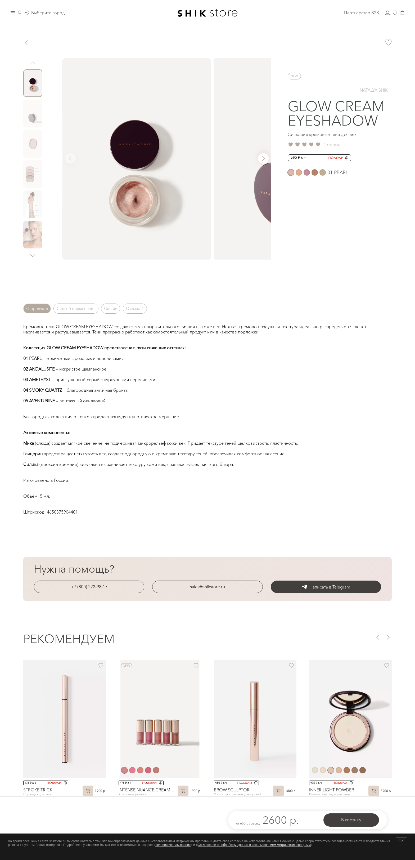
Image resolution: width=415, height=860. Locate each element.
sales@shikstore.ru (207, 586)
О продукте (39, 308)
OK (401, 841)
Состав (124, 308)
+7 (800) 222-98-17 (89, 586)
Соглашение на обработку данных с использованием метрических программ (254, 845)
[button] (32, 255)
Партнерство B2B (361, 12)
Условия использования (173, 845)
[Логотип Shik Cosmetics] (207, 13)
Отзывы (152, 308)
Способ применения (84, 308)
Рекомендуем (69, 639)
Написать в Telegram (326, 587)
